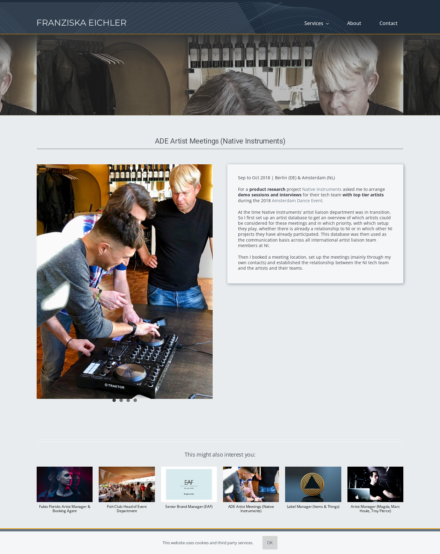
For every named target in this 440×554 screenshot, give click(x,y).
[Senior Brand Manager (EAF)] (189, 469)
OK (270, 542)
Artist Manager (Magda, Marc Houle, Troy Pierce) (375, 508)
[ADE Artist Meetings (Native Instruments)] (251, 469)
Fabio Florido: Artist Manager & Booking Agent (64, 508)
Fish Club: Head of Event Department (127, 508)
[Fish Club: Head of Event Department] (127, 469)
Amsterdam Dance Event (297, 200)
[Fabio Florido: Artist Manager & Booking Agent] (65, 469)
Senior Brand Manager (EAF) (188, 506)
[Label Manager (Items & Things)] (313, 469)
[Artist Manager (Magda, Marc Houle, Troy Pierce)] (375, 469)
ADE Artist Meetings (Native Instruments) (251, 508)
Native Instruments (322, 189)
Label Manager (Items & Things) (313, 506)
